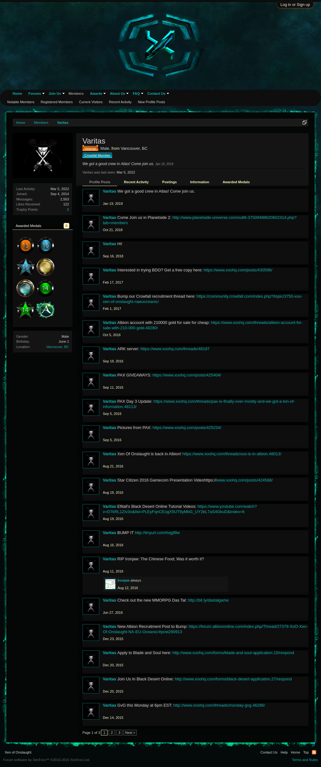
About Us (117, 93)
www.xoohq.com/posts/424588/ (244, 480)
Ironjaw (124, 580)
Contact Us (156, 93)
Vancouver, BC (57, 347)
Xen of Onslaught (18, 752)
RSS (314, 752)
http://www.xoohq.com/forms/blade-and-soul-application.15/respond (233, 652)
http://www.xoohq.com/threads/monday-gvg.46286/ (219, 705)
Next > (130, 732)
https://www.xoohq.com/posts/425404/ (186, 375)
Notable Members (20, 102)
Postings (169, 182)
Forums (35, 93)
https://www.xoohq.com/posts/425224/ (187, 427)
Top (306, 752)
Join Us (55, 93)
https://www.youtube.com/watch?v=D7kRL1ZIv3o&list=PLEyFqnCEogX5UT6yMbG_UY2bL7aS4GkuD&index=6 (180, 509)
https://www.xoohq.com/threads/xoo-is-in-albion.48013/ (232, 454)
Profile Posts (99, 182)
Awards (96, 93)
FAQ (136, 93)
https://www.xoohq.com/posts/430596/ (238, 270)
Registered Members (57, 102)
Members (76, 93)
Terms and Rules (305, 760)
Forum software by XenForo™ (46, 760)
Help (284, 752)
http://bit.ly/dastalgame (208, 600)
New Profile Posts (151, 102)
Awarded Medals (236, 182)
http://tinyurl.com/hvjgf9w (157, 532)
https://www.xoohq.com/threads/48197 (174, 348)
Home (17, 93)
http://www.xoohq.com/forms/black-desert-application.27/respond (233, 679)
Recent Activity (136, 182)
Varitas (109, 191)
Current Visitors (91, 102)
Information (199, 182)
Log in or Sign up (295, 5)
